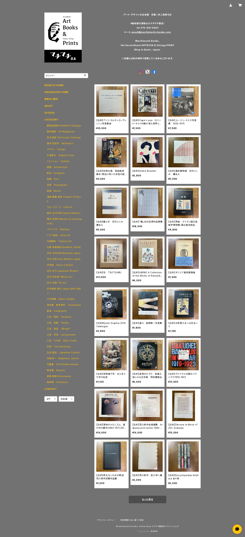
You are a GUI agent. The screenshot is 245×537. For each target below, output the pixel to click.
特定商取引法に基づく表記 (132, 520)
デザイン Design (56, 149)
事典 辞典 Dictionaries (59, 376)
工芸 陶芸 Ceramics (59, 316)
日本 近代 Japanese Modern (63, 271)
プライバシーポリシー (106, 520)
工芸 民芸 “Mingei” (58, 328)
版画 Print (53, 179)
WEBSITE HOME (54, 85)
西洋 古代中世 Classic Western (63, 213)
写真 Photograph (57, 185)
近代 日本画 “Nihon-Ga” (60, 276)
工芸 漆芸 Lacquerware (61, 334)
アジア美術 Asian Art (58, 235)
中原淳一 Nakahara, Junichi (63, 358)
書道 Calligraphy (57, 311)
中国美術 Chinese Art (59, 241)
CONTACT (50, 389)
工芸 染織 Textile (58, 322)
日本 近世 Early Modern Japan (64, 259)
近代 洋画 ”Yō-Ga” (57, 282)
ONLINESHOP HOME (56, 92)
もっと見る (147, 499)
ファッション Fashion (58, 161)
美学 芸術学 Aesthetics (60, 143)
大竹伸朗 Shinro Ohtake (61, 299)
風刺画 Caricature (57, 382)
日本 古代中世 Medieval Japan (64, 253)
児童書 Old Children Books (62, 364)
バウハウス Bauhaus (58, 229)
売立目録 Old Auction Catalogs (64, 137)
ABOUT (48, 106)
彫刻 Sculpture (56, 173)
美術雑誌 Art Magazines (61, 131)
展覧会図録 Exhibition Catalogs (64, 125)
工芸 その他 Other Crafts (62, 340)
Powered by (148, 531)
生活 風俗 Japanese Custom (63, 352)
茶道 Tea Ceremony (59, 346)
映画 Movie (54, 191)
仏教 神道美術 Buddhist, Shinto (64, 247)
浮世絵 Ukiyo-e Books (60, 265)
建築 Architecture (57, 167)
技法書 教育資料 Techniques (64, 305)
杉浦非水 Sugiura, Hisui (60, 155)
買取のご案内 (51, 99)
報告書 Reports (56, 370)
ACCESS (49, 112)
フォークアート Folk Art (59, 207)
